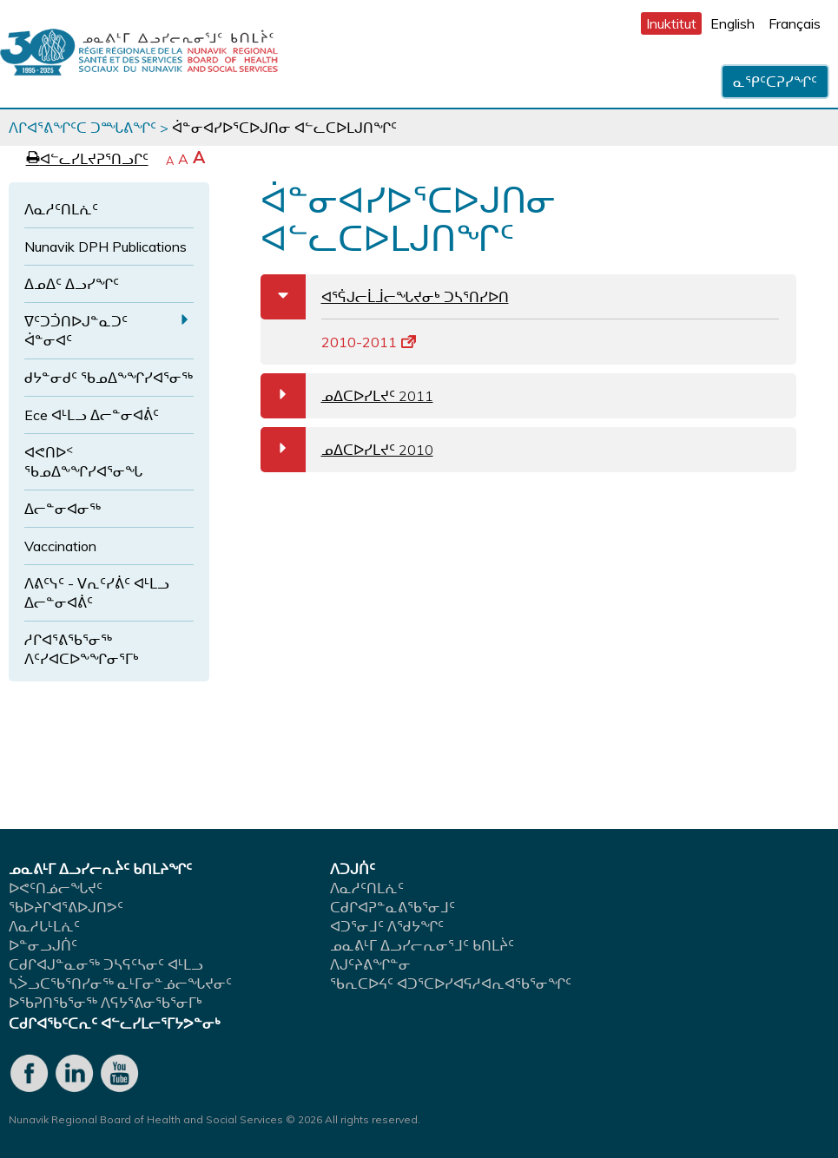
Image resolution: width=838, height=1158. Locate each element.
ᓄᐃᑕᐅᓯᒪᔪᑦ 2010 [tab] (347, 449)
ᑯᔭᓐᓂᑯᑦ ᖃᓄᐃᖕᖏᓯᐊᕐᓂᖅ (108, 377)
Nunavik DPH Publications (105, 246)
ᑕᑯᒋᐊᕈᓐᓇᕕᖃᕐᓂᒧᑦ (392, 907)
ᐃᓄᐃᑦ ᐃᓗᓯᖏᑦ (71, 284)
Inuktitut (671, 23)
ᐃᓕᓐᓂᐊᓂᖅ (62, 508)
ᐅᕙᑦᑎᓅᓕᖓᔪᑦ (55, 888)
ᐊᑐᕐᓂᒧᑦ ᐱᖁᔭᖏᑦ (387, 926)
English (732, 23)
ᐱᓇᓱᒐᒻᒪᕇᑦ (44, 926)
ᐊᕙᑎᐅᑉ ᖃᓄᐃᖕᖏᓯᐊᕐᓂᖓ (83, 462)
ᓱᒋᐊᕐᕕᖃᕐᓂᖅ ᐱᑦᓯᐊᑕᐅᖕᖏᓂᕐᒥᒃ (81, 649)
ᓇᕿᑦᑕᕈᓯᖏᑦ (775, 81)
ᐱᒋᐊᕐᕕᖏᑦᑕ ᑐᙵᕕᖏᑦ (82, 127)
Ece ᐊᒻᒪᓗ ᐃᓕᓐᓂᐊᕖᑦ (91, 415)
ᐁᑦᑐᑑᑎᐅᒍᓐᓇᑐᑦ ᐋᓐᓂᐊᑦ (76, 331)
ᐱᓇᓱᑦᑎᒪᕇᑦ (61, 209)
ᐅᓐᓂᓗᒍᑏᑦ (43, 945)
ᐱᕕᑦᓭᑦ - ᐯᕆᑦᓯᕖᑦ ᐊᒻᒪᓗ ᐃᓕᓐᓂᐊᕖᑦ (96, 593)
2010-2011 (368, 342)
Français (795, 23)
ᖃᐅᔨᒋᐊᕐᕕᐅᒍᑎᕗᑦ (66, 907)
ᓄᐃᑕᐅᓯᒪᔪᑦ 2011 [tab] (347, 395)
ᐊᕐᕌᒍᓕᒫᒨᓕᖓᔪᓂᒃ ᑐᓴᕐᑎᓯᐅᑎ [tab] (385, 296)
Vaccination (60, 546)
